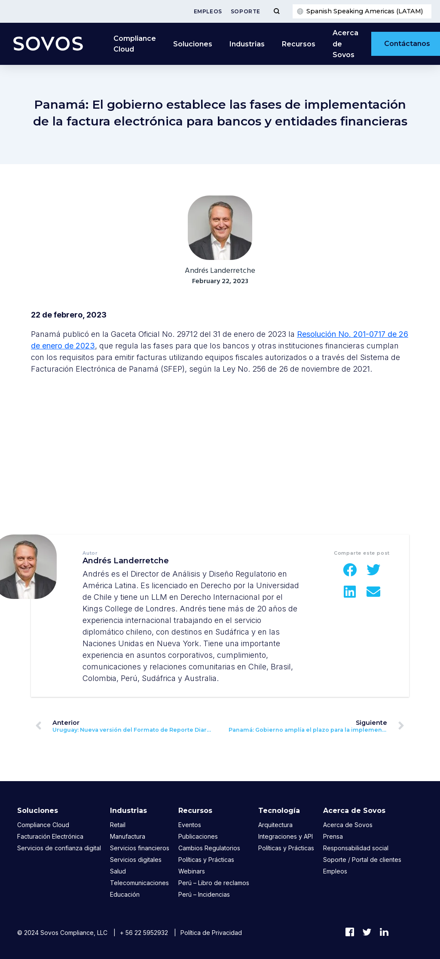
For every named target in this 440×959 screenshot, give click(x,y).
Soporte (245, 11)
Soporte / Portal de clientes (362, 859)
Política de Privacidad (211, 932)
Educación (125, 894)
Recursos (298, 44)
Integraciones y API (285, 836)
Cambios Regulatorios (209, 848)
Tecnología (279, 810)
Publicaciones (198, 836)
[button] (350, 569)
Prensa (333, 836)
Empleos (208, 11)
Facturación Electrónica (50, 836)
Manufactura (127, 836)
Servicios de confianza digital (59, 848)
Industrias (247, 44)
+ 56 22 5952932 (144, 932)
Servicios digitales (136, 859)
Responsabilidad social (355, 848)
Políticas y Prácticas (206, 859)
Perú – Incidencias (204, 894)
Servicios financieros (139, 848)
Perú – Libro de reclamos (213, 882)
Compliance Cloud (134, 44)
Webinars (191, 871)
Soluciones (192, 44)
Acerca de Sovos (345, 44)
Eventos (189, 824)
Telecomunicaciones (139, 882)
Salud (118, 871)
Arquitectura (275, 824)
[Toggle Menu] (276, 11)
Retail (117, 824)
